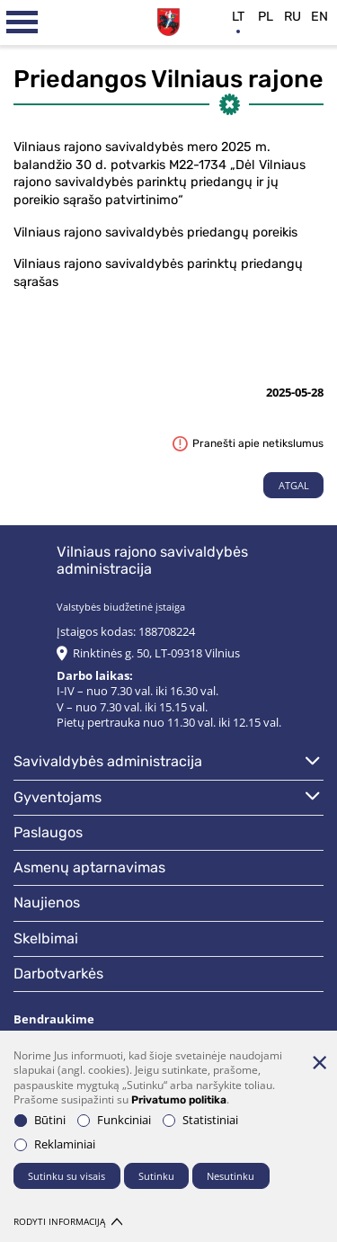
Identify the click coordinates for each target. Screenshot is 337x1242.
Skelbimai (45, 938)
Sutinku (156, 1176)
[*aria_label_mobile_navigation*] (22, 22)
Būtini (40, 1120)
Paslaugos (48, 832)
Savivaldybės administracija (107, 761)
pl (265, 16)
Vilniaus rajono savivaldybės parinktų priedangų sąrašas (158, 273)
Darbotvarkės (58, 973)
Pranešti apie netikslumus (248, 443)
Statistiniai (200, 1120)
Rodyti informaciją (67, 1222)
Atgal (294, 485)
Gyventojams (57, 797)
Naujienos (46, 902)
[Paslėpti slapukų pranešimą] (319, 1062)
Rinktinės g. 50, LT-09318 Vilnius (156, 653)
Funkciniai (114, 1120)
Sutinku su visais (66, 1176)
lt (238, 16)
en (319, 16)
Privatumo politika (178, 1100)
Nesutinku (230, 1176)
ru (292, 16)
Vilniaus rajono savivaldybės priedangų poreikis (155, 232)
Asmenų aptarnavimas (89, 867)
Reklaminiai (54, 1144)
